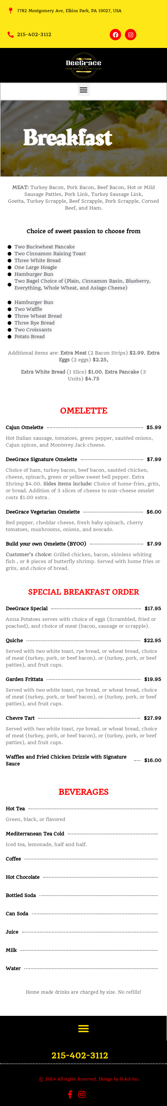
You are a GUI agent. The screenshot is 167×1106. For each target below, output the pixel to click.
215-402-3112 (79, 1055)
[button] (83, 89)
